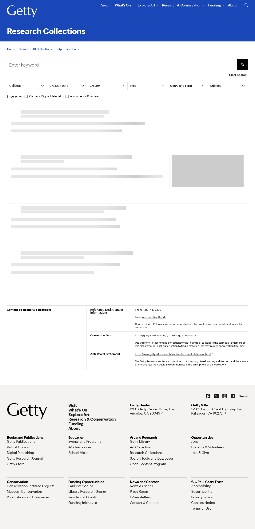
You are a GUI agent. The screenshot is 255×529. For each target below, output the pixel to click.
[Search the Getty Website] (246, 5)
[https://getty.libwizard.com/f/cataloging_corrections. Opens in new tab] (165, 335)
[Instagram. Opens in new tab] (224, 396)
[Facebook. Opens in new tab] (208, 396)
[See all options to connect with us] (243, 396)
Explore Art (146, 5)
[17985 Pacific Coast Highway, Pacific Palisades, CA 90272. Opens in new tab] (219, 411)
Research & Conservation (181, 5)
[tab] (27, 86)
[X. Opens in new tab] (216, 396)
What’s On (123, 5)
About (233, 5)
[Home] (11, 49)
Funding (214, 5)
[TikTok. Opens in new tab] (233, 396)
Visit (104, 5)
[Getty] (22, 11)
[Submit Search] (242, 64)
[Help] (58, 49)
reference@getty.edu (154, 317)
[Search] (23, 49)
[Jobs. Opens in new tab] (194, 441)
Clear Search (237, 74)
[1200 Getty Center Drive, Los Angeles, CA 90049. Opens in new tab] (158, 411)
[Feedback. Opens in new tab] (72, 49)
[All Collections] (42, 49)
